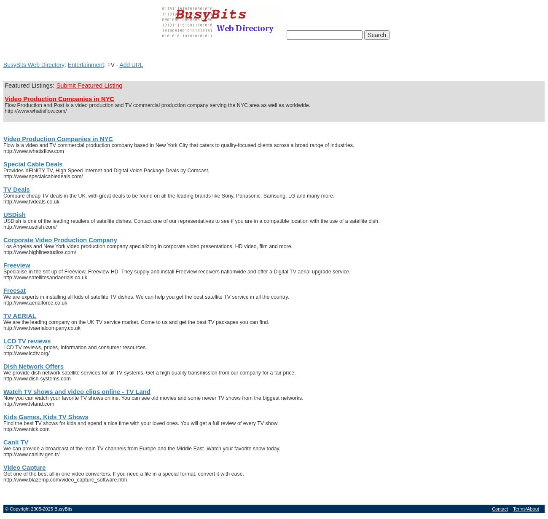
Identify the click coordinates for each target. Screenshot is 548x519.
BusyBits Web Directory (33, 65)
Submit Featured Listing (89, 85)
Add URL (131, 65)
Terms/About (526, 508)
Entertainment (86, 65)
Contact (500, 508)
